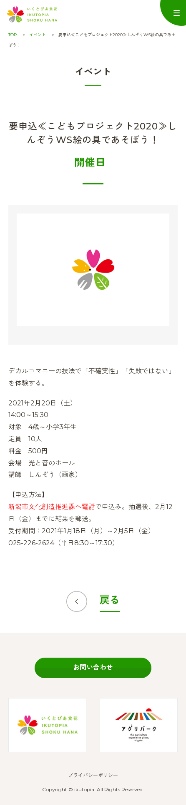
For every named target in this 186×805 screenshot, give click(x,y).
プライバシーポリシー (93, 775)
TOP (12, 34)
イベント (37, 34)
